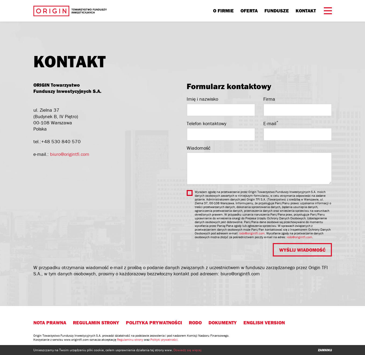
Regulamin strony (96, 322)
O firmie (223, 11)
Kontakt (306, 11)
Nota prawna (49, 322)
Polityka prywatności (154, 322)
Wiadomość (198, 148)
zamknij (325, 350)
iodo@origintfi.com (252, 233)
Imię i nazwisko (202, 99)
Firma (269, 99)
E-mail (270, 123)
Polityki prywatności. (164, 340)
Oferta (249, 11)
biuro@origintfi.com (69, 154)
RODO (195, 322)
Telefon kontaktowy (206, 123)
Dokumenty (222, 322)
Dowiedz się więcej (187, 350)
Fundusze (276, 11)
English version (264, 322)
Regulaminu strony (130, 340)
